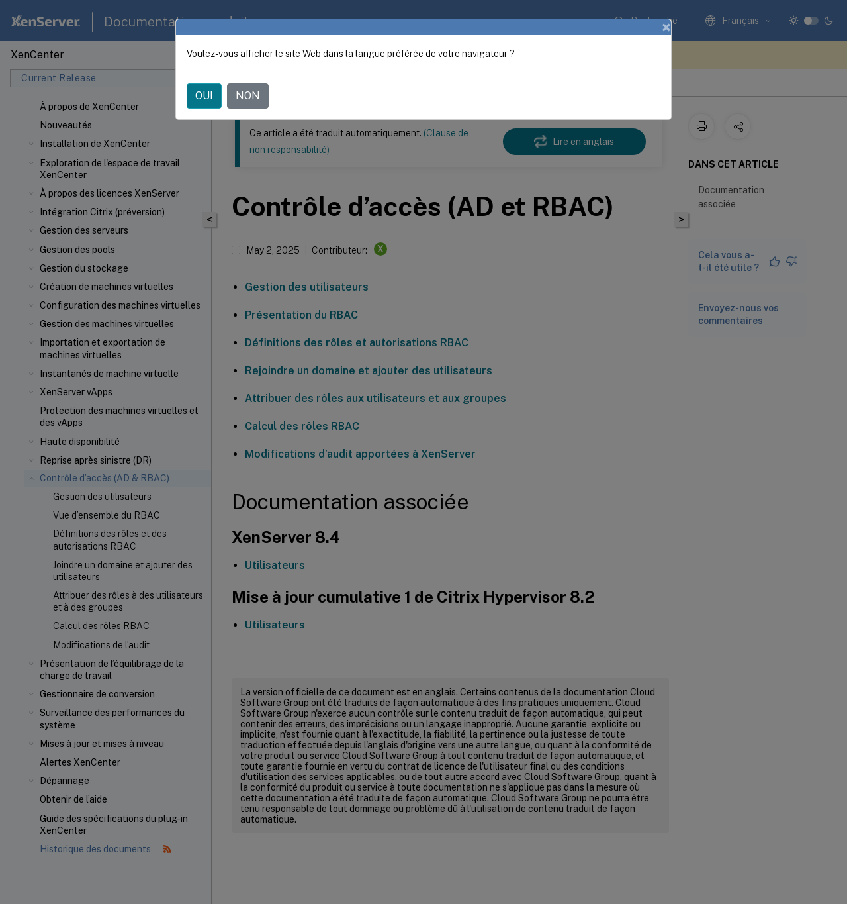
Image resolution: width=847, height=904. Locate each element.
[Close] (666, 27)
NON (248, 95)
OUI (204, 95)
